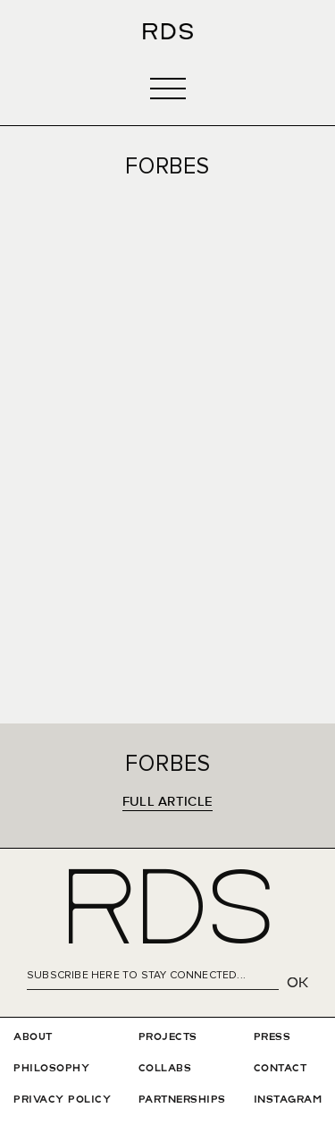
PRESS (272, 1037)
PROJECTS (167, 1037)
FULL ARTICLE (167, 801)
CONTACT (280, 1068)
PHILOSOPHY (51, 1068)
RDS (167, 914)
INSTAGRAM (288, 1099)
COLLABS (165, 1068)
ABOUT (33, 1037)
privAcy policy (62, 1099)
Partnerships (182, 1099)
